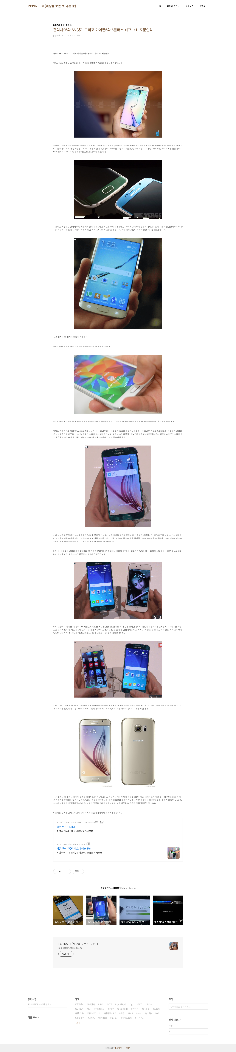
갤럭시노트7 (110, 1013)
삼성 (139, 1013)
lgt (132, 1004)
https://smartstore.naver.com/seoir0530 (77, 822)
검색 (205, 1006)
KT (89, 1008)
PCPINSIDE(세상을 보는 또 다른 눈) (52, 6)
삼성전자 (140, 1017)
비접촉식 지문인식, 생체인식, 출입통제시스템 (79, 852)
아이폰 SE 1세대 (65, 826)
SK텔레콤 (80, 1017)
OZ (157, 1013)
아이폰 (135, 1008)
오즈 (101, 1004)
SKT (140, 1004)
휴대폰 (149, 1013)
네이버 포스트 (173, 6)
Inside (115, 1017)
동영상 (149, 1004)
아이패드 (80, 1004)
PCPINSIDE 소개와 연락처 (39, 1004)
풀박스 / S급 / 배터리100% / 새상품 (74, 830)
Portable (100, 1008)
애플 (122, 1013)
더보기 (77, 1022)
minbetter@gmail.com (70, 947)
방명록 (202, 6)
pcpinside (123, 1008)
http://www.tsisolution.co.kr (71, 844)
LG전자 (91, 1004)
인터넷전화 (121, 1004)
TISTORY (118, 1048)
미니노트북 (127, 1017)
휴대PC (146, 1008)
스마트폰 (80, 1008)
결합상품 (80, 1013)
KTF (110, 1004)
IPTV (111, 1008)
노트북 (157, 1008)
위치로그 (189, 6)
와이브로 (103, 1017)
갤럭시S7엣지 (94, 1013)
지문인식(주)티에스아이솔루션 (74, 848)
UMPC (92, 1017)
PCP (131, 1013)
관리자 (128, 1048)
